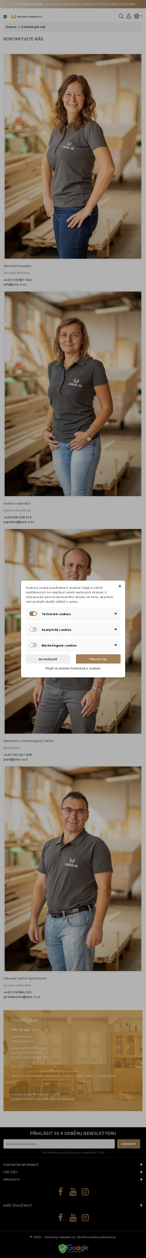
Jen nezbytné (48, 659)
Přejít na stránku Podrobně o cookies (73, 668)
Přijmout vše (98, 659)
